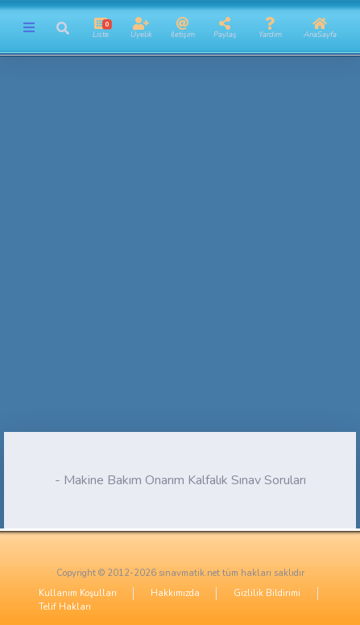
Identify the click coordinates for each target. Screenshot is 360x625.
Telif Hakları (65, 607)
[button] (62, 28)
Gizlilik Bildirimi (267, 593)
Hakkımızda (175, 593)
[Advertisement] (180, 252)
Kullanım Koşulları (78, 593)
